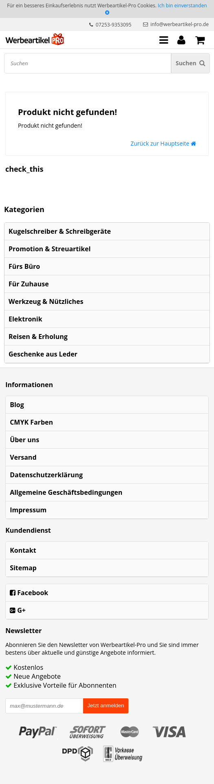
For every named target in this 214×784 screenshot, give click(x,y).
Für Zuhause (29, 283)
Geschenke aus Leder (43, 354)
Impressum (28, 509)
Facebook (29, 592)
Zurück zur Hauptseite (163, 143)
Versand (23, 457)
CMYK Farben (31, 422)
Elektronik (25, 318)
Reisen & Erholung (38, 336)
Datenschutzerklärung (46, 474)
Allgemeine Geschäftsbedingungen (66, 492)
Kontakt (23, 550)
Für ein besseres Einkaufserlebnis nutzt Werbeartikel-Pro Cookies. (82, 5)
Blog (17, 404)
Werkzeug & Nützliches (46, 301)
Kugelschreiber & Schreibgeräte (60, 231)
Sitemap (23, 567)
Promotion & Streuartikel (49, 248)
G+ (18, 610)
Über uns (24, 439)
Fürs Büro (24, 266)
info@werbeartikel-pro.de (179, 24)
